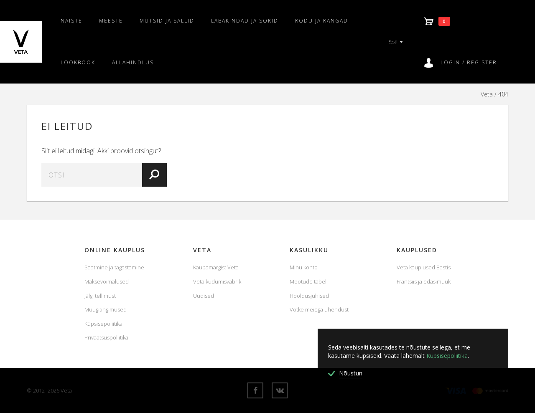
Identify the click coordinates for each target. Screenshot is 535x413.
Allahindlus (133, 62)
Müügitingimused (105, 309)
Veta (487, 94)
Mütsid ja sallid (167, 20)
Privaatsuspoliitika (106, 337)
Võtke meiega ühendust (319, 309)
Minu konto (304, 267)
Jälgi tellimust (100, 295)
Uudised (203, 295)
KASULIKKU (309, 250)
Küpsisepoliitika (103, 323)
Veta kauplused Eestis (424, 267)
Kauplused (417, 250)
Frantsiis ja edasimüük (424, 281)
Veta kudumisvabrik (217, 281)
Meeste (111, 20)
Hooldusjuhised (309, 295)
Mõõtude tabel (308, 281)
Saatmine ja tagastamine (114, 267)
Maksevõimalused (106, 281)
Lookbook (78, 62)
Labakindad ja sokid (244, 20)
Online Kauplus (114, 250)
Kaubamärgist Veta (216, 267)
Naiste (71, 20)
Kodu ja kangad (321, 20)
